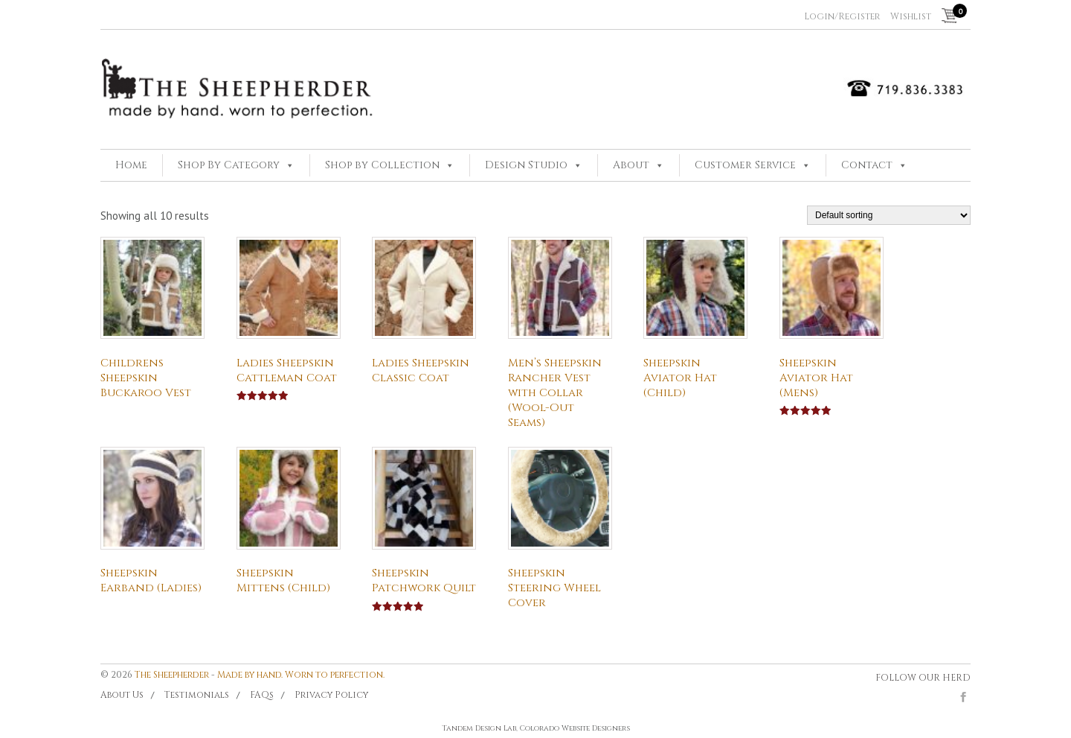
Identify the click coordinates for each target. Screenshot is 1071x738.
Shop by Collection (382, 165)
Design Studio (526, 165)
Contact (866, 165)
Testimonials (196, 695)
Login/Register (842, 16)
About (631, 165)
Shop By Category (229, 165)
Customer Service (745, 165)
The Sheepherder (172, 675)
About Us (122, 695)
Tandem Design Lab (479, 728)
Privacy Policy (331, 695)
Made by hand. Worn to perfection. (301, 675)
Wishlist (910, 16)
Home (131, 165)
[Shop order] (889, 215)
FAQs (262, 695)
